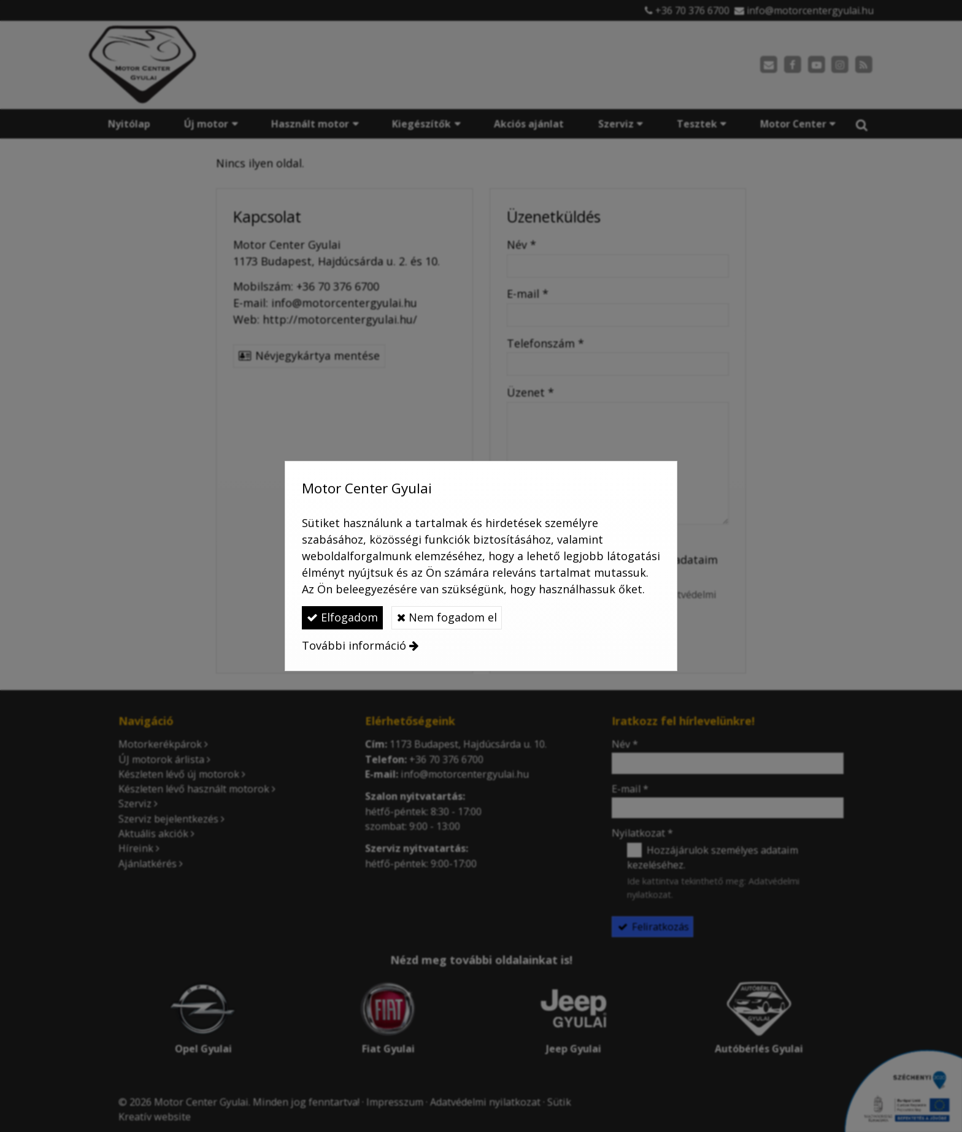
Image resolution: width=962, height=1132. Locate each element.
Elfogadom (342, 617)
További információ (354, 645)
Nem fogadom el (447, 617)
